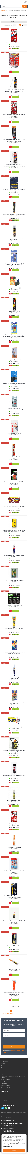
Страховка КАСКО (5, 1085)
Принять (14, 1150)
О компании (4, 1091)
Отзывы (3, 1081)
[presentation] (14, 1041)
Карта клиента (4, 1070)
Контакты (3, 1098)
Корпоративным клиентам (7, 1074)
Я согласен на (14, 1051)
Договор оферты (5, 1079)
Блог (2, 1072)
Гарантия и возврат (6, 1067)
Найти (24, 6)
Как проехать (4, 1096)
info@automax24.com (9, 1120)
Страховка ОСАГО (5, 1087)
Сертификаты (4, 1083)
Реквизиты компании (9, 1128)
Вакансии (3, 1094)
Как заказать (4, 1100)
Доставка (3, 1065)
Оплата (3, 1063)
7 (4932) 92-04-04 (8, 1117)
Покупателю (4, 1061)
